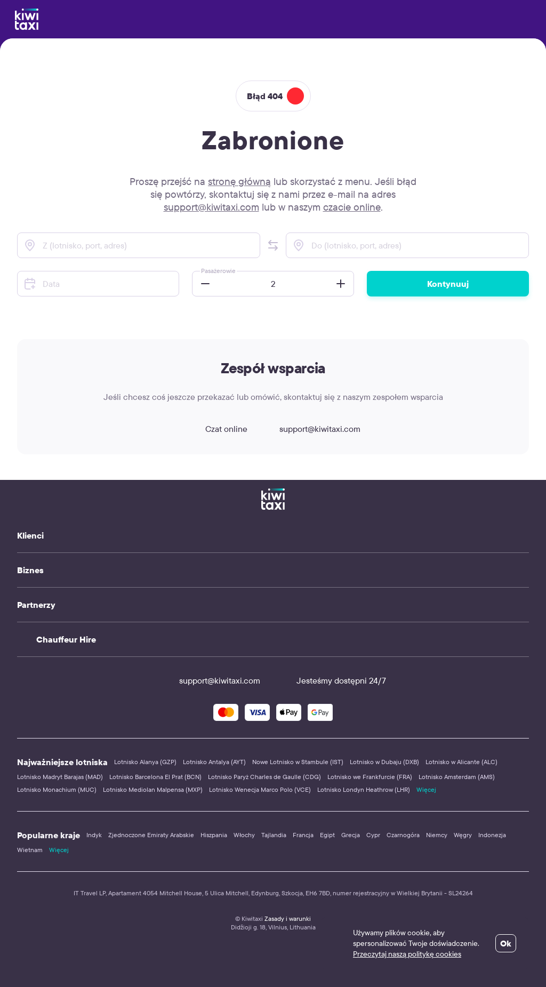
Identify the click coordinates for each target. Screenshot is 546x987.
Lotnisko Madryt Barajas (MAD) (60, 777)
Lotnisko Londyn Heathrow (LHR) (363, 789)
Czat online (216, 428)
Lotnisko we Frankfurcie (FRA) (369, 777)
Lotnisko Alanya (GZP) (145, 762)
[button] (273, 245)
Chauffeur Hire (66, 639)
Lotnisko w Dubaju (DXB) (384, 762)
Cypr (373, 835)
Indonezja (492, 835)
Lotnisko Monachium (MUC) (57, 789)
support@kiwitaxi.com (211, 206)
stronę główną (239, 181)
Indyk (94, 835)
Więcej (426, 789)
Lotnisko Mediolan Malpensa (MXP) (153, 789)
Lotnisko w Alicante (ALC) (461, 762)
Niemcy (436, 835)
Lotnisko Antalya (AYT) (214, 762)
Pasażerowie (218, 271)
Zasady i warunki (287, 918)
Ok (505, 943)
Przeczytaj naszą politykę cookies (407, 954)
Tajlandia (273, 835)
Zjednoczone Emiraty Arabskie (151, 835)
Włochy (244, 835)
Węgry (463, 835)
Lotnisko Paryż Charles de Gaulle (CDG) (264, 777)
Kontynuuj (448, 283)
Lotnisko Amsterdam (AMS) (457, 777)
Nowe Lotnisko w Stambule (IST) (297, 762)
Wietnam (30, 850)
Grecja (350, 835)
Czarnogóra (403, 835)
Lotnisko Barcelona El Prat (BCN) (155, 777)
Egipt (327, 835)
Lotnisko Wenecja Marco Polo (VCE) (260, 789)
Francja (303, 835)
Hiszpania (213, 835)
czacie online (352, 206)
